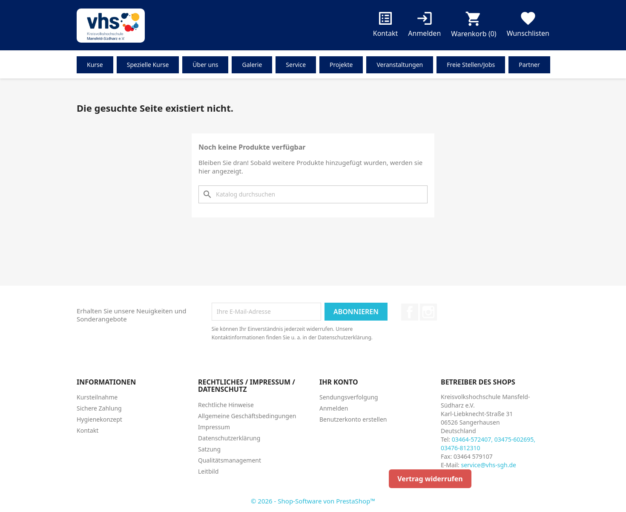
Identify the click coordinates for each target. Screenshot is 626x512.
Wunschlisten (528, 26)
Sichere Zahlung (99, 408)
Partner (529, 65)
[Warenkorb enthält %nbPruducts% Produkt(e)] (473, 26)
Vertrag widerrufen (429, 478)
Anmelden (333, 408)
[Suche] (313, 194)
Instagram (428, 312)
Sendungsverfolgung (348, 397)
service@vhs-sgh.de (488, 465)
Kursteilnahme (97, 397)
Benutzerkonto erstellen (353, 419)
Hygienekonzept (99, 419)
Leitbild (208, 471)
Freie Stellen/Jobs (471, 65)
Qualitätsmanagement (229, 460)
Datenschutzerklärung (229, 438)
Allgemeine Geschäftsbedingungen (247, 416)
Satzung (209, 449)
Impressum (214, 427)
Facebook (409, 312)
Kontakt (385, 26)
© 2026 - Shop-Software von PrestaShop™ (313, 501)
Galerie (252, 65)
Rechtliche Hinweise (226, 405)
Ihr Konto (338, 382)
